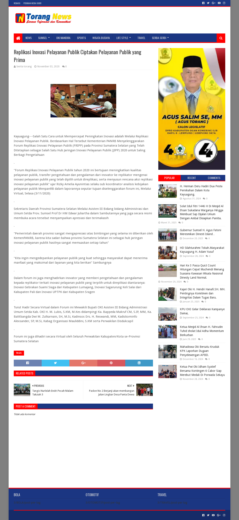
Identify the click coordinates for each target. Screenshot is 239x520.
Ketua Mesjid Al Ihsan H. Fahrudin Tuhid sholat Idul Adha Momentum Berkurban (202, 330)
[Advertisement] (192, 410)
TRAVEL (141, 38)
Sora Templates (36, 515)
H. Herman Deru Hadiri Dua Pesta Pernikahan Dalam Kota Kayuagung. (201, 190)
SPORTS (81, 38)
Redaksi (17, 3)
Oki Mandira (63, 38)
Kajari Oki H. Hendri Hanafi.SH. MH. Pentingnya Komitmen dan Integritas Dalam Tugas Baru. (202, 293)
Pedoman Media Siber (32, 3)
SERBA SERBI (159, 38)
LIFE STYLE (122, 38)
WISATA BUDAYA (101, 38)
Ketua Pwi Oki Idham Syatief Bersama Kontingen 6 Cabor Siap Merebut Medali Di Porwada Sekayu (202, 370)
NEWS (28, 38)
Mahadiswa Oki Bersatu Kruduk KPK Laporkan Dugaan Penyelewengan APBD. (199, 350)
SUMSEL (42, 38)
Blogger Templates (60, 515)
